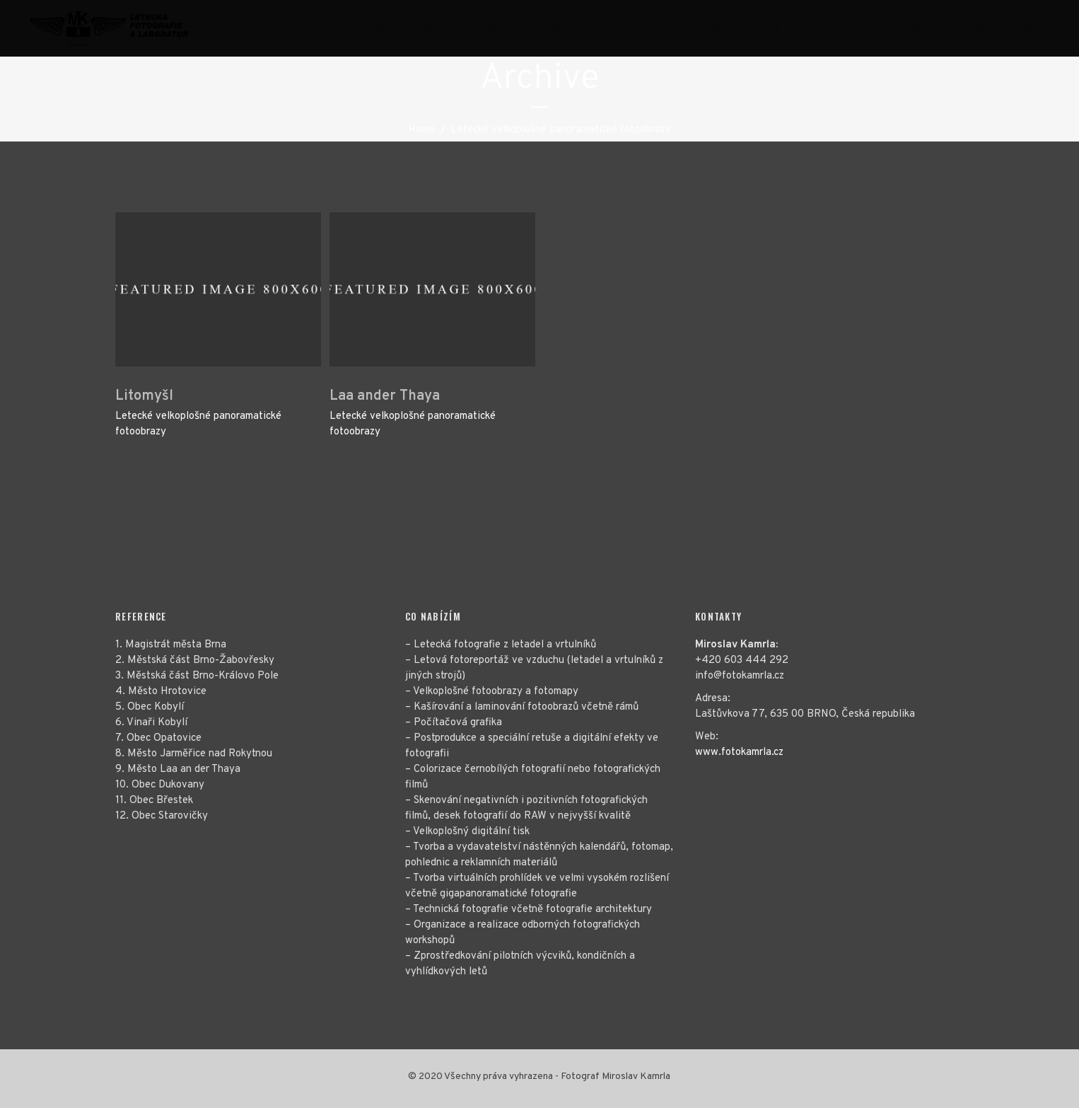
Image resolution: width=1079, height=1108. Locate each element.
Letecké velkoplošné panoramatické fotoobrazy (198, 424)
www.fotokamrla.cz (739, 752)
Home (421, 130)
